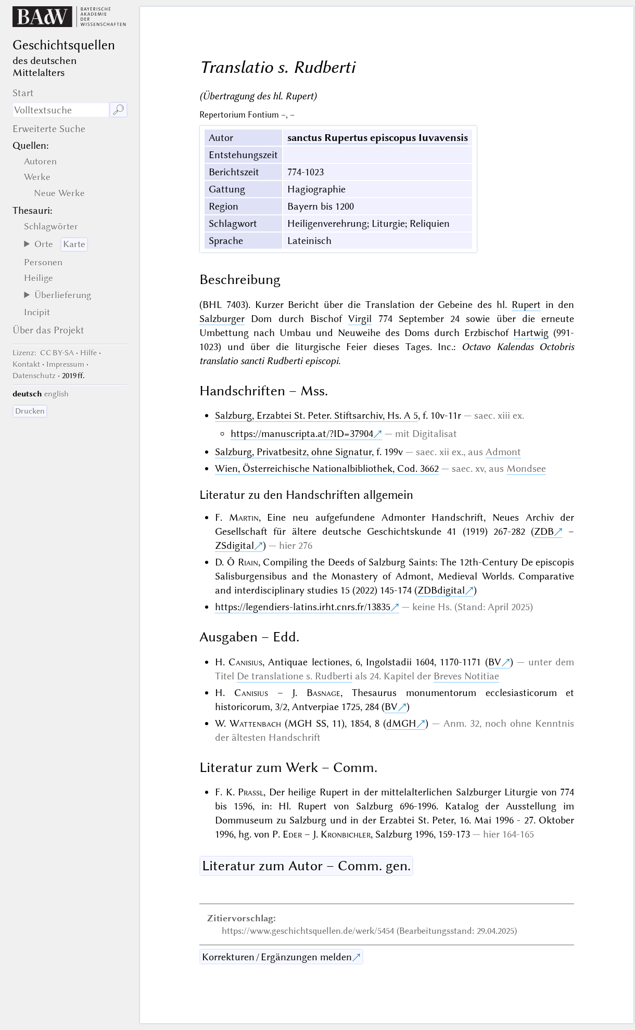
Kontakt (26, 364)
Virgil (360, 319)
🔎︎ (118, 110)
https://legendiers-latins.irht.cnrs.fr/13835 (302, 607)
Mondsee (526, 468)
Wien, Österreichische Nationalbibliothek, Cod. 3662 (327, 468)
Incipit (37, 312)
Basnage (323, 693)
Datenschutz (34, 375)
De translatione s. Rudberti (294, 676)
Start (23, 93)
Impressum (65, 364)
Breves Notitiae (466, 676)
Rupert (526, 305)
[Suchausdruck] (60, 110)
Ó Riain (242, 562)
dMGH (401, 723)
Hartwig (531, 333)
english (56, 393)
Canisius (245, 662)
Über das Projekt (48, 330)
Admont (503, 452)
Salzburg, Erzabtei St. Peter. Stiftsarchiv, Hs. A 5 (316, 415)
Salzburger (222, 319)
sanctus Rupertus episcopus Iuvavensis (377, 138)
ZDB (544, 531)
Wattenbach (255, 723)
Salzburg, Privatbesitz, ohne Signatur (293, 452)
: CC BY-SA (43, 352)
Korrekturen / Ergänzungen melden (277, 957)
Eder (292, 834)
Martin (244, 517)
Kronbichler (346, 834)
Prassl (250, 792)
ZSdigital (234, 545)
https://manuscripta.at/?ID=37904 (302, 434)
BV (494, 662)
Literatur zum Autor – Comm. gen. (306, 865)
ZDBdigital (441, 590)
